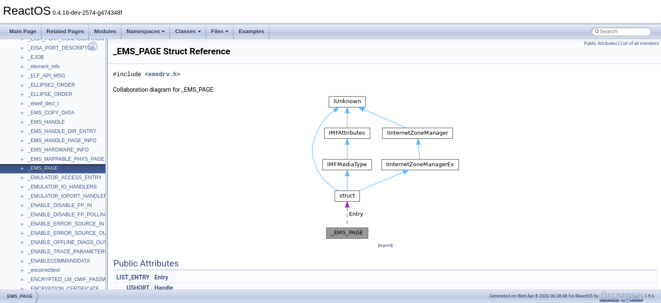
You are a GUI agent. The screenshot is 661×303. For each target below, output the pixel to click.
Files (220, 31)
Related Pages (65, 31)
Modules (105, 31)
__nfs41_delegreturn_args (57, 174)
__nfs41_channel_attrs (53, 45)
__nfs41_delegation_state (57, 156)
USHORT (138, 287)
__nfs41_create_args (51, 119)
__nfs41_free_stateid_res (56, 276)
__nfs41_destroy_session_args (63, 211)
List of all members (640, 43)
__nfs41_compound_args (56, 100)
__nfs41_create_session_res (60, 146)
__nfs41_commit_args (53, 63)
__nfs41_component (51, 82)
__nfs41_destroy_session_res (61, 220)
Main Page (22, 31)
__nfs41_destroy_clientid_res (61, 202)
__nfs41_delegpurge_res (56, 165)
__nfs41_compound (50, 91)
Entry (161, 277)
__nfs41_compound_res (55, 109)
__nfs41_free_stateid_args (58, 267)
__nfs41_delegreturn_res (56, 183)
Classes (188, 31)
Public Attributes (600, 43)
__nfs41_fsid (42, 285)
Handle (163, 287)
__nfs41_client (44, 54)
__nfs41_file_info (47, 257)
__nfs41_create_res (50, 128)
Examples (251, 31)
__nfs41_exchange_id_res (57, 239)
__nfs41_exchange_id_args (59, 230)
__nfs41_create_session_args (61, 137)
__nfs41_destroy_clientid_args (62, 193)
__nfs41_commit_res (51, 72)
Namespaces (145, 31)
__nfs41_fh (40, 248)
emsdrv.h (162, 74)
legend (385, 245)
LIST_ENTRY (133, 277)
